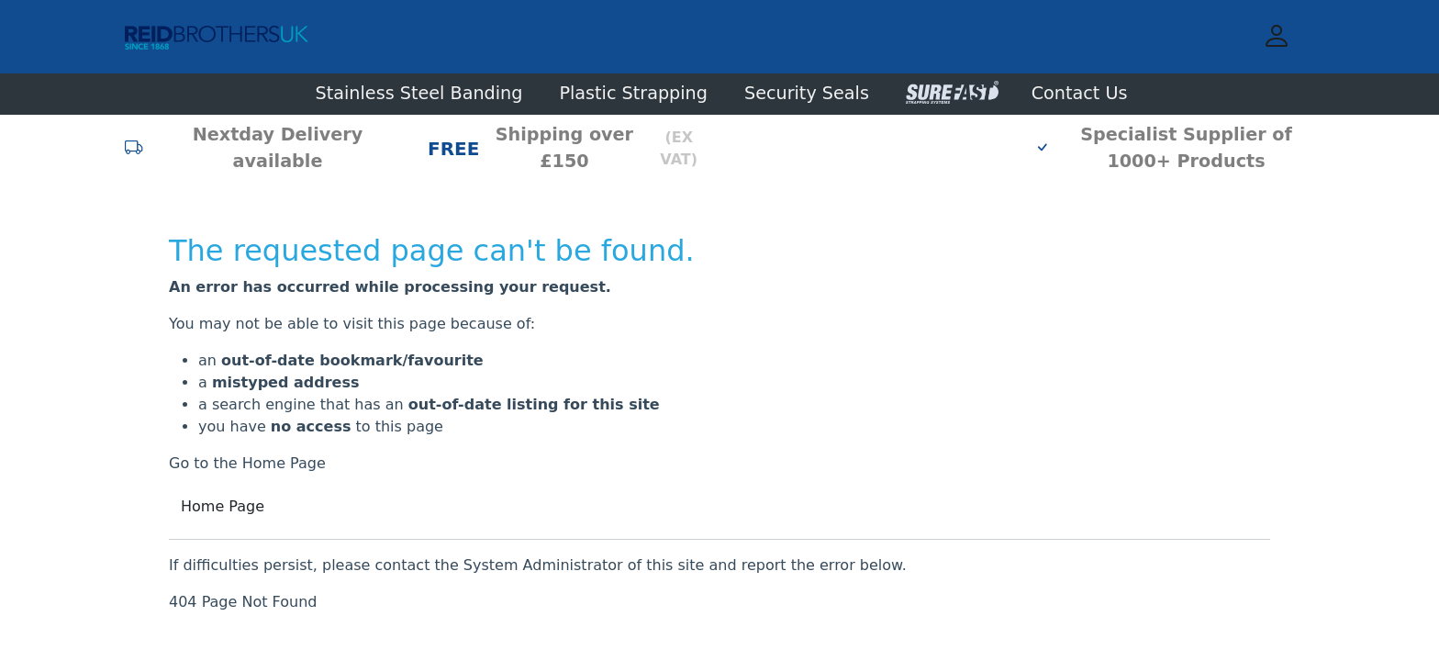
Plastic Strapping (633, 93)
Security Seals (806, 93)
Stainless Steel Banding (419, 93)
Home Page (222, 506)
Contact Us (1080, 93)
